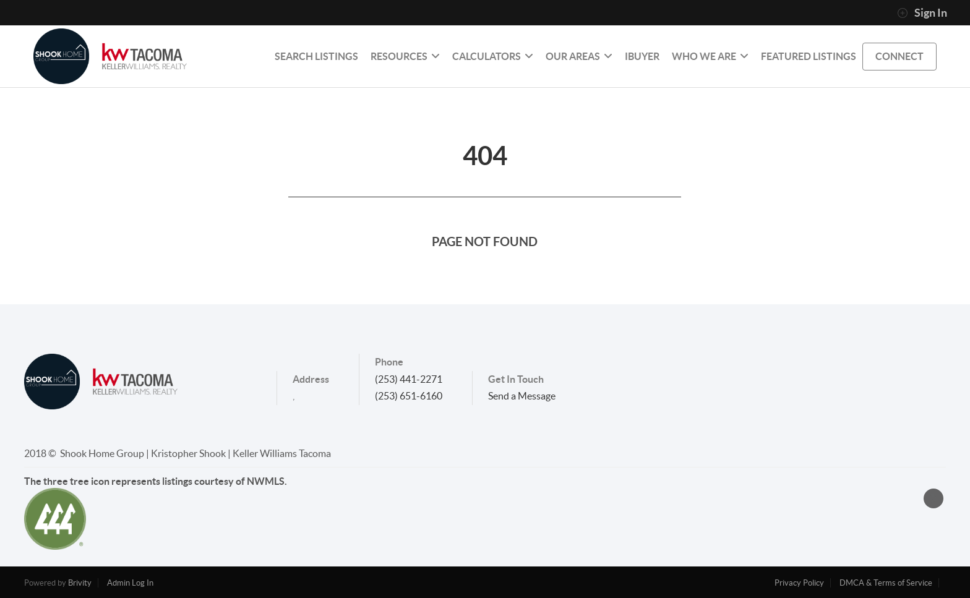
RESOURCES (405, 56)
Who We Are (710, 56)
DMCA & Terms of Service (885, 582)
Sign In (922, 13)
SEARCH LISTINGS (316, 56)
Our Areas (579, 56)
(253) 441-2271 (408, 379)
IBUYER (642, 56)
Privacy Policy (799, 582)
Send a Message (522, 395)
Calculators (492, 56)
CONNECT (899, 56)
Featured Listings (808, 56)
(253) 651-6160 (408, 395)
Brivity (80, 582)
